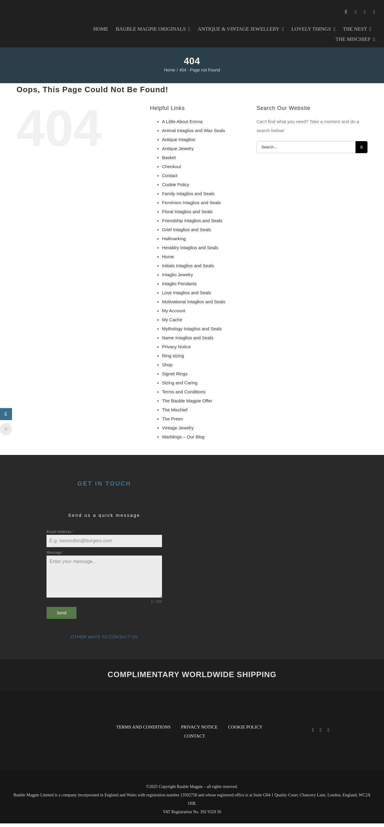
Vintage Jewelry (178, 431)
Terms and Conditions (184, 395)
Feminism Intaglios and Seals (191, 206)
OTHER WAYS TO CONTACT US (104, 640)
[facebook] (313, 733)
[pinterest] (328, 733)
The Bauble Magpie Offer (187, 404)
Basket (169, 161)
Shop (167, 368)
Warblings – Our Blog (183, 440)
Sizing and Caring (179, 386)
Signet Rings (175, 377)
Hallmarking (174, 242)
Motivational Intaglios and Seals (193, 305)
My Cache (172, 323)
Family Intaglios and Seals (188, 197)
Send (62, 616)
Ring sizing (173, 359)
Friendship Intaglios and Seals (192, 224)
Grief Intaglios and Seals (186, 233)
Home (168, 260)
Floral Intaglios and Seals (187, 215)
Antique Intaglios (178, 143)
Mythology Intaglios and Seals (192, 332)
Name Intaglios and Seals (187, 341)
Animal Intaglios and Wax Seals (193, 134)
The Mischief (175, 413)
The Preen (172, 422)
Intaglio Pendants (179, 287)
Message (55, 556)
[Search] (362, 151)
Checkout (171, 170)
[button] (346, 12)
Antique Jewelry (178, 152)
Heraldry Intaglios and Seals (190, 251)
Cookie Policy (175, 188)
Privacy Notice (176, 350)
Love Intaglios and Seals (186, 296)
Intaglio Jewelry (177, 278)
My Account (173, 314)
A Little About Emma (182, 125)
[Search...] (306, 151)
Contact (170, 179)
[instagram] (321, 733)
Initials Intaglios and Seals (188, 269)
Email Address (60, 535)
